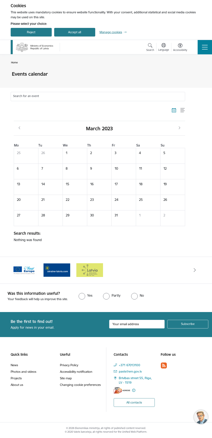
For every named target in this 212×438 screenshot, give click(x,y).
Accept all (74, 32)
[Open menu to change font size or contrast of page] (180, 48)
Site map (66, 378)
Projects (16, 378)
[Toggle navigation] (205, 47)
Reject (31, 32)
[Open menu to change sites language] (163, 47)
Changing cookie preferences (80, 385)
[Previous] (17, 270)
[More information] (133, 390)
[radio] (85, 295)
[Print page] (195, 72)
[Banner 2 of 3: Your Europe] (57, 270)
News (14, 365)
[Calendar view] (174, 110)
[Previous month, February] (19, 128)
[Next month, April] (179, 128)
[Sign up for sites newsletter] (187, 324)
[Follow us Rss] (164, 365)
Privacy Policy (69, 365)
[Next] (195, 270)
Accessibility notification (76, 372)
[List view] (182, 110)
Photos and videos (23, 372)
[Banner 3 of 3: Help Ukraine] (89, 270)
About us (17, 385)
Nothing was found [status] (98, 236)
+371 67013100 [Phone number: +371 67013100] (129, 365)
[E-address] (122, 390)
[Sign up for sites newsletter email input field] (137, 324)
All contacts (134, 402)
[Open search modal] (150, 48)
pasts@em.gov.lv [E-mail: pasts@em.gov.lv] (130, 371)
